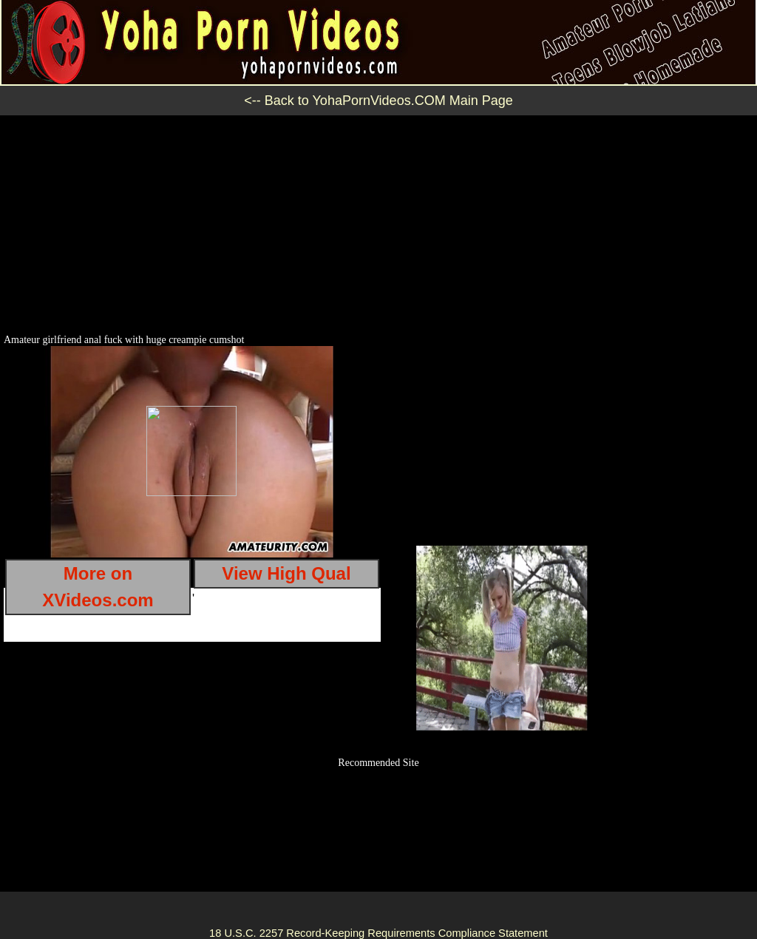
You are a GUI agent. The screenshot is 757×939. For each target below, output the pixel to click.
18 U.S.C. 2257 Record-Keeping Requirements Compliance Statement (378, 933)
